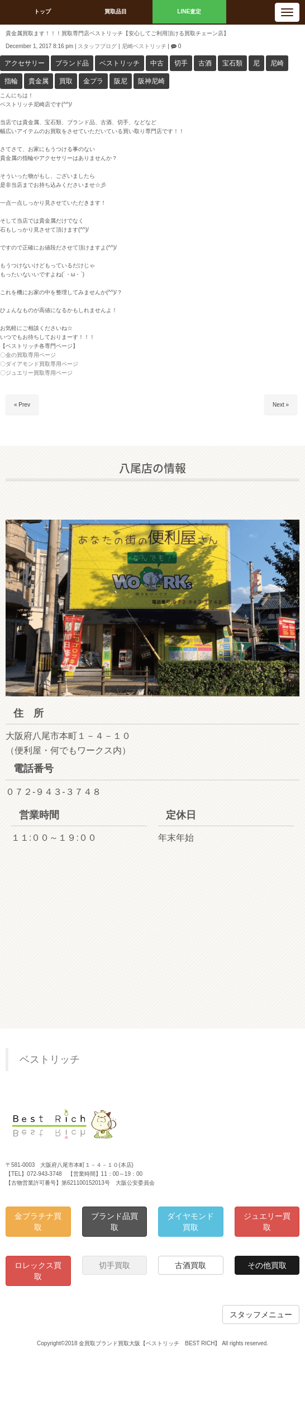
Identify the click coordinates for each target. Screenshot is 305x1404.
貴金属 (38, 81)
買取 (66, 81)
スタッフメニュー (261, 1314)
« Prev (22, 405)
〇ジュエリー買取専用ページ (36, 373)
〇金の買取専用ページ (28, 355)
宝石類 (232, 63)
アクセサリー (24, 63)
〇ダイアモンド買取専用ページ (39, 364)
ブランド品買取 (114, 1222)
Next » (281, 405)
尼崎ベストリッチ (144, 46)
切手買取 (114, 1265)
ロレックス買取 (38, 1271)
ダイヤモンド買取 (190, 1222)
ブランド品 (72, 63)
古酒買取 (190, 1265)
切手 (181, 63)
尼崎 (277, 63)
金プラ (93, 81)
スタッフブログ (97, 46)
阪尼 (120, 81)
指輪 (11, 81)
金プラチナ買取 (38, 1222)
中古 (157, 63)
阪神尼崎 (151, 81)
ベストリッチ (119, 63)
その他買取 (267, 1265)
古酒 (205, 63)
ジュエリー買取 (267, 1222)
